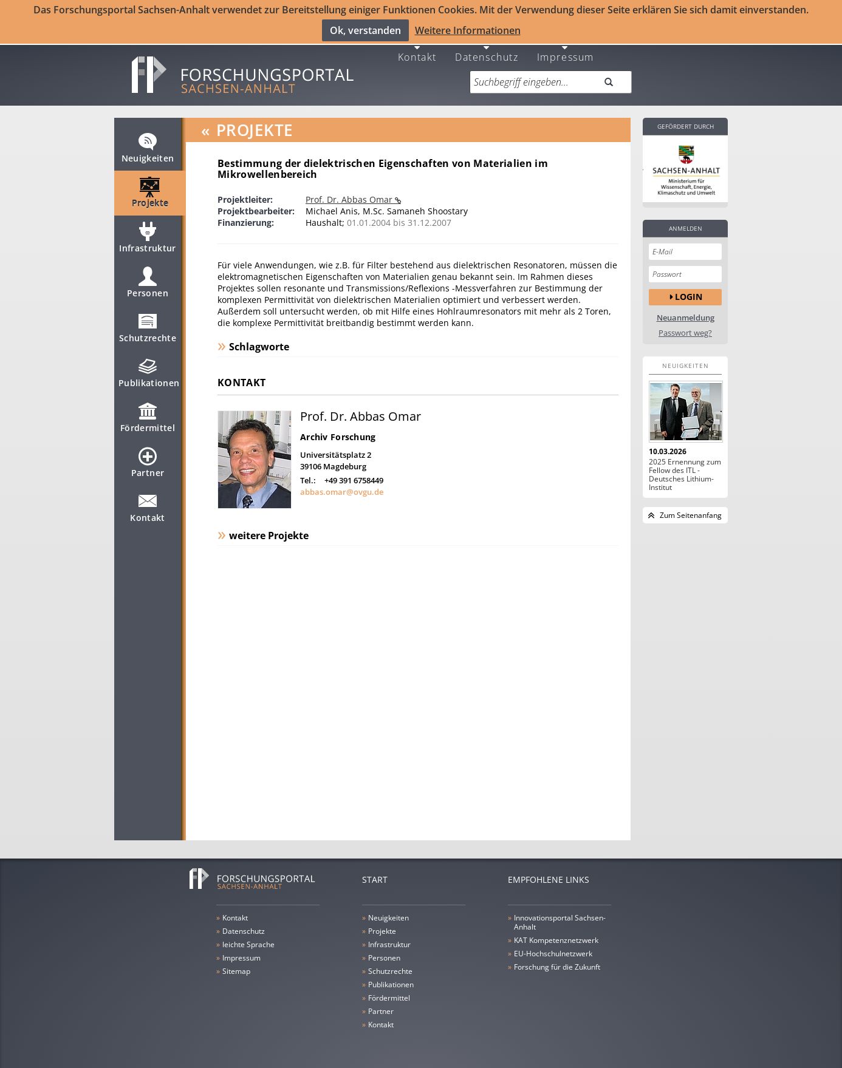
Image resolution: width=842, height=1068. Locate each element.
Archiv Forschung (337, 431)
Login (688, 291)
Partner (147, 461)
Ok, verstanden (365, 29)
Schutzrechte (147, 327)
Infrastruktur (147, 237)
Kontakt (417, 50)
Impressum (565, 50)
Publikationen (149, 372)
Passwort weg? (685, 327)
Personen (147, 282)
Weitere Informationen (468, 29)
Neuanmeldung (685, 311)
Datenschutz (487, 50)
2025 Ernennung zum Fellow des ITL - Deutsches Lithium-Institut (685, 469)
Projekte (150, 192)
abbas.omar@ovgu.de (341, 485)
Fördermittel (147, 416)
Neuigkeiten (148, 147)
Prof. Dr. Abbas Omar (350, 193)
